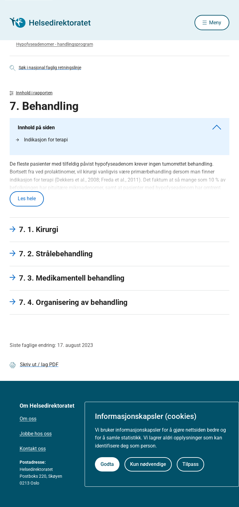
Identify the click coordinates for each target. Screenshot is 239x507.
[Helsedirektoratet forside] (54, 22)
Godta (107, 464)
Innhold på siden (120, 127)
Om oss (28, 419)
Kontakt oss (33, 449)
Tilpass (190, 464)
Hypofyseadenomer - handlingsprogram (54, 44)
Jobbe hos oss (36, 434)
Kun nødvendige (148, 464)
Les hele (27, 199)
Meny (215, 23)
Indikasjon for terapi (42, 140)
